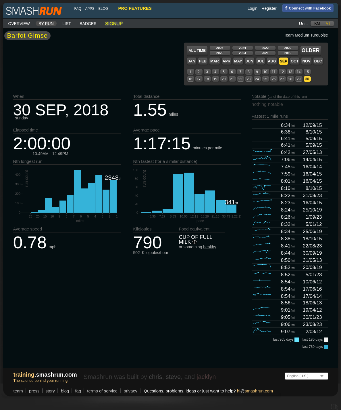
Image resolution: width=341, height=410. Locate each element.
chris (153, 376)
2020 (285, 47)
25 (263, 79)
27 (280, 79)
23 (246, 79)
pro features (132, 8)
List (64, 23)
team (16, 390)
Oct (292, 61)
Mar (212, 61)
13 (288, 72)
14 (296, 72)
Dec (316, 61)
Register (266, 8)
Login (250, 8)
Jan (189, 61)
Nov (304, 61)
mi (325, 23)
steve (171, 376)
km (315, 23)
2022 (262, 47)
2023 (240, 53)
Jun (247, 61)
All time (194, 50)
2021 (262, 53)
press (32, 390)
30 (305, 79)
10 (263, 72)
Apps (87, 9)
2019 (285, 53)
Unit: (301, 23)
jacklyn (203, 376)
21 (230, 79)
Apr (224, 61)
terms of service (100, 390)
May (236, 61)
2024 (240, 47)
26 (271, 79)
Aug (269, 61)
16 (188, 79)
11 (271, 72)
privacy (128, 390)
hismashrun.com (253, 390)
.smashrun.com (43, 374)
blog (101, 9)
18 (205, 79)
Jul (258, 61)
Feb (200, 61)
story (48, 390)
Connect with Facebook (304, 8)
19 (213, 79)
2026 (217, 47)
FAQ (75, 9)
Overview (17, 23)
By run (43, 23)
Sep (281, 61)
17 (196, 79)
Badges (85, 23)
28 (288, 79)
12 (280, 72)
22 (238, 79)
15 (305, 72)
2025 (217, 53)
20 (221, 79)
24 (255, 79)
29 (296, 79)
